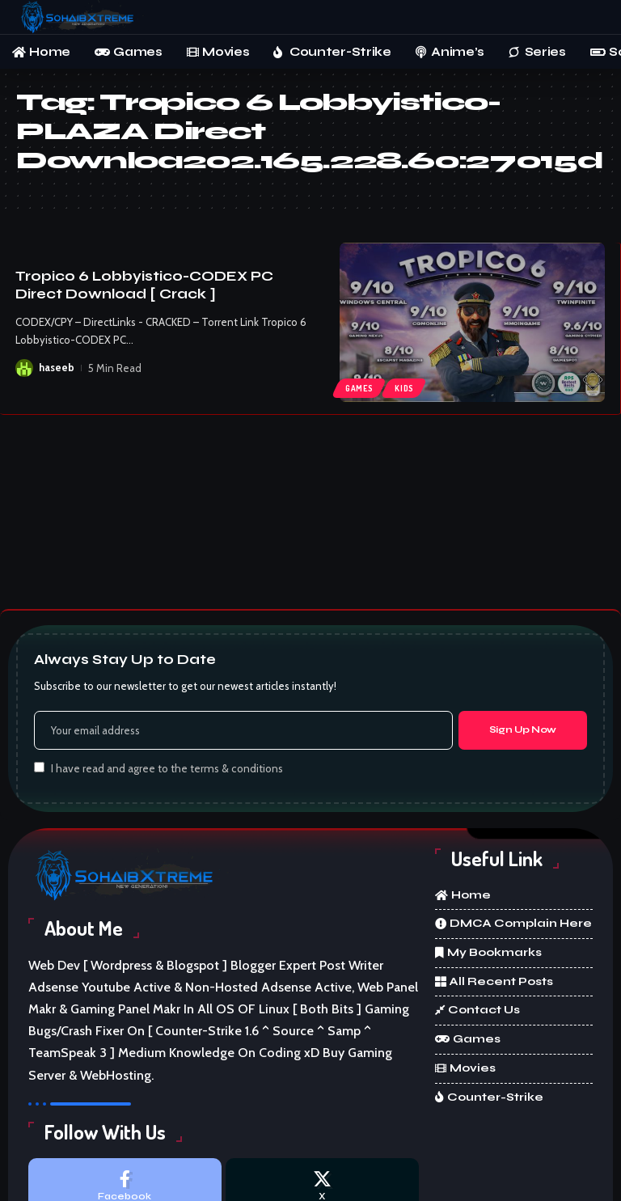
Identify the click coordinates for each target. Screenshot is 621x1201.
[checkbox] (39, 767)
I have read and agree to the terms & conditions (167, 768)
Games (359, 388)
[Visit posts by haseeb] (24, 368)
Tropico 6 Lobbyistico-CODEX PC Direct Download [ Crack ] (144, 285)
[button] (593, 17)
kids (405, 388)
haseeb (56, 368)
